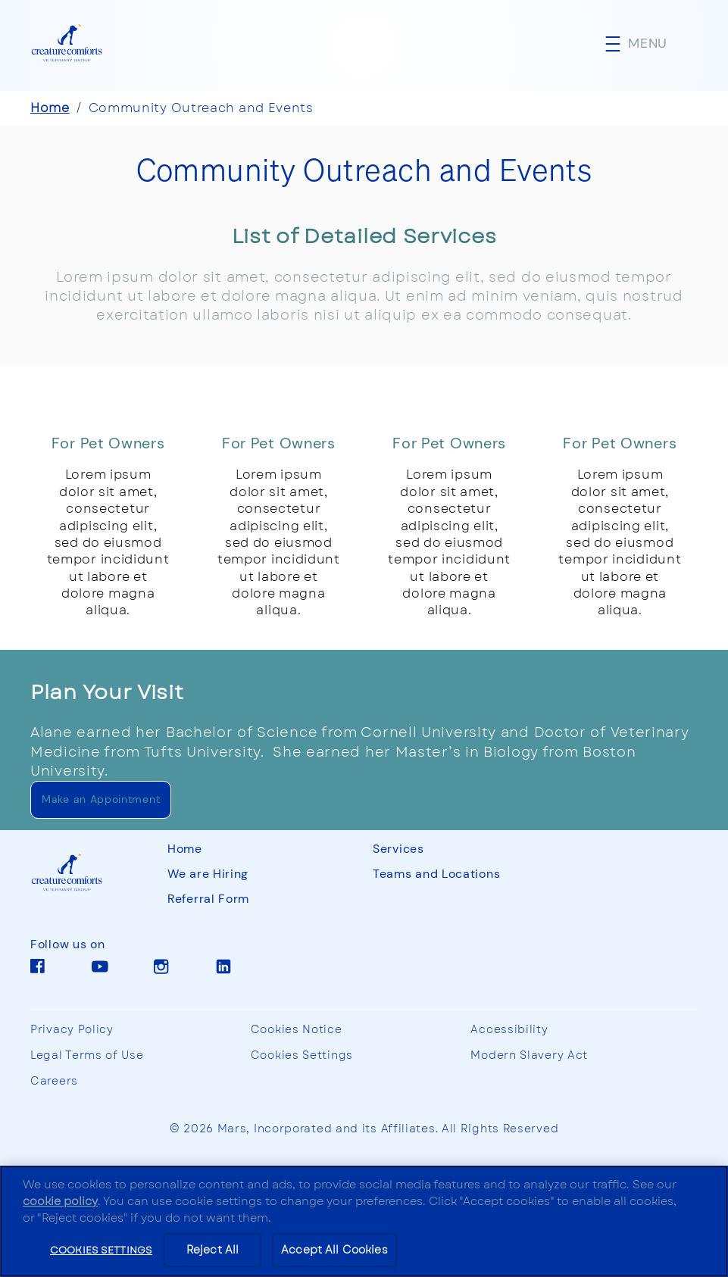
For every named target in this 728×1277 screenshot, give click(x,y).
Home (50, 108)
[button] (651, 44)
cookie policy (60, 1201)
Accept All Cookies (334, 1249)
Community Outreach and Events (201, 108)
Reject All (212, 1249)
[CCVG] (83, 873)
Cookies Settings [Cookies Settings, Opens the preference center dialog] (101, 1250)
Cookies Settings (302, 1055)
